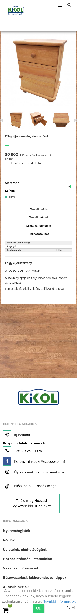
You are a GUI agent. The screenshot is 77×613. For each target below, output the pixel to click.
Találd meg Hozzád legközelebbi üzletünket (31, 503)
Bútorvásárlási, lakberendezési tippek (34, 578)
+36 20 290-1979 (24, 448)
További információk (59, 601)
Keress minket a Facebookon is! (34, 461)
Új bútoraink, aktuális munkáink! (34, 472)
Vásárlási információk (21, 568)
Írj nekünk (16, 434)
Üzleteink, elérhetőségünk (25, 550)
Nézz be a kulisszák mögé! (30, 486)
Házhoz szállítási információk (27, 559)
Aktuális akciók (16, 587)
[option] (16, 120)
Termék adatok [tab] (39, 217)
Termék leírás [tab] (39, 209)
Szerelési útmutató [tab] (38, 226)
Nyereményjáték (16, 531)
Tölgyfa (10, 197)
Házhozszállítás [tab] (39, 234)
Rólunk (9, 540)
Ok (38, 608)
